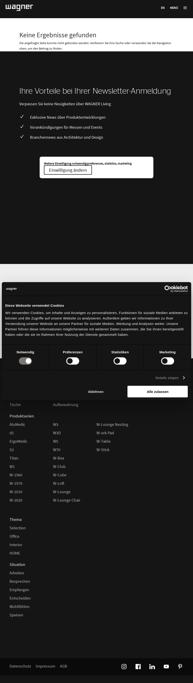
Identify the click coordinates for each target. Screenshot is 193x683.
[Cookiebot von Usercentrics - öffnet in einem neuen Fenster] (168, 289)
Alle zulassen (157, 391)
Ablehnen (95, 391)
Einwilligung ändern (68, 170)
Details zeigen (166, 378)
